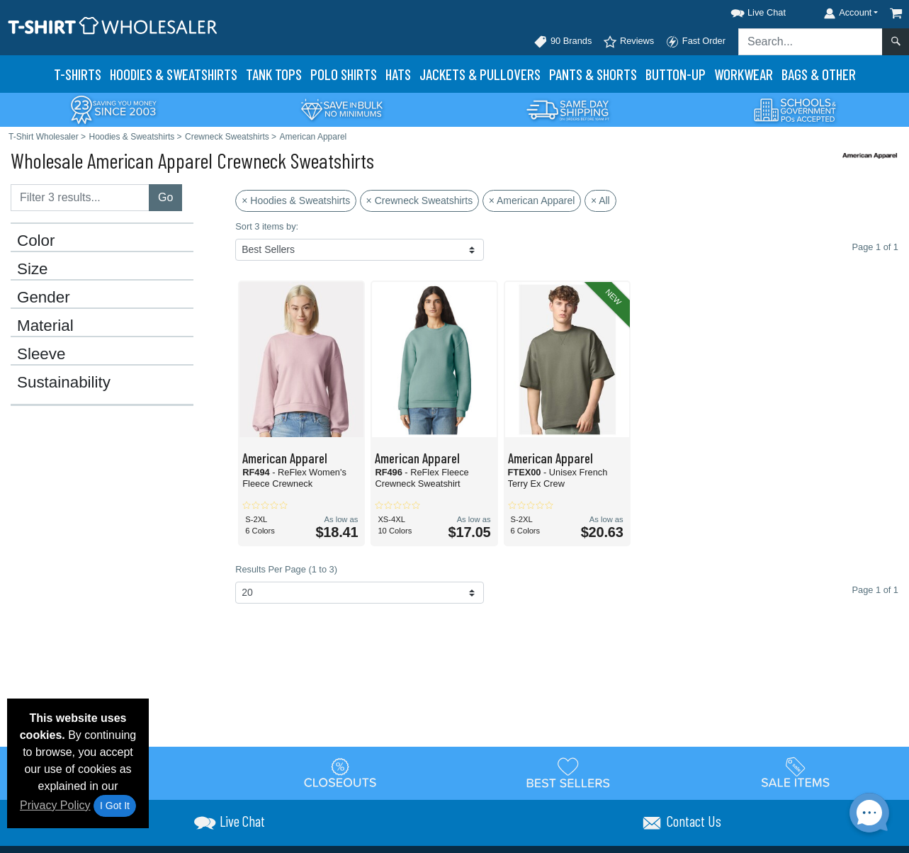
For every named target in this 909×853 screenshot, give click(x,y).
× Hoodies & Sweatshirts (296, 200)
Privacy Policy (55, 805)
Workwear (743, 74)
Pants (593, 74)
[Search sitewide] (810, 41)
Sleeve (41, 354)
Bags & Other (818, 74)
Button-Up (675, 74)
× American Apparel (532, 200)
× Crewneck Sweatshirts (419, 200)
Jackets (480, 74)
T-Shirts (77, 74)
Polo (343, 74)
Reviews (628, 42)
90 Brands (562, 42)
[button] (745, 10)
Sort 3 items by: (266, 226)
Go (165, 197)
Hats (398, 74)
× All (600, 200)
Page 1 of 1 (875, 589)
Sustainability (64, 382)
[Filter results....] (80, 197)
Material (45, 326)
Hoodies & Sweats (173, 74)
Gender (43, 297)
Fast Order (695, 42)
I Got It (115, 805)
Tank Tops (274, 74)
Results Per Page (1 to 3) (286, 569)
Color (36, 241)
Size (32, 269)
